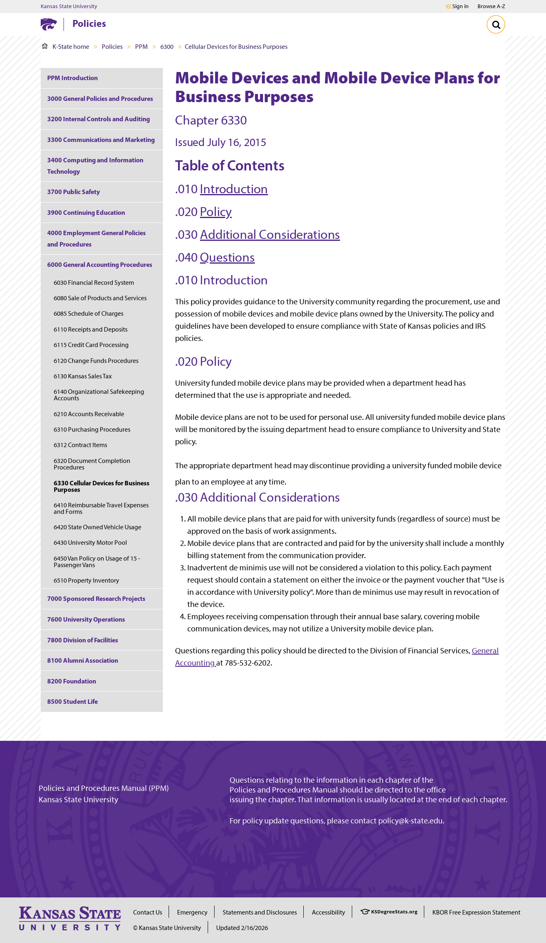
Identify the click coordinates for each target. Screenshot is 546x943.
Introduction (234, 188)
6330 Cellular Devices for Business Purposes (101, 486)
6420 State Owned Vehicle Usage (97, 527)
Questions (227, 257)
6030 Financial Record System (94, 282)
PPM (141, 46)
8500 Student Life (72, 701)
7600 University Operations (86, 619)
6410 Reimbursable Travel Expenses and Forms (101, 508)
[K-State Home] (49, 24)
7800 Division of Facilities (82, 640)
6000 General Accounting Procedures (99, 264)
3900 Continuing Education (86, 212)
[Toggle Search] (496, 24)
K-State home (65, 46)
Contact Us (147, 912)
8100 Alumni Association (82, 660)
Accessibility (328, 912)
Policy (216, 211)
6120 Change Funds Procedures (96, 361)
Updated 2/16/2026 (242, 928)
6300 (166, 46)
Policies (89, 23)
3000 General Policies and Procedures (100, 98)
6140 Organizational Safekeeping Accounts (99, 395)
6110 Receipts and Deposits (90, 329)
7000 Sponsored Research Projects (96, 598)
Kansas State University (69, 6)
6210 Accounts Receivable (89, 414)
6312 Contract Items (80, 445)
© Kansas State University (167, 928)
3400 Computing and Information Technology (95, 165)
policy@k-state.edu (410, 820)
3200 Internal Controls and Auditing (98, 119)
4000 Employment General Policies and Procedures (96, 238)
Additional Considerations (270, 234)
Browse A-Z (491, 6)
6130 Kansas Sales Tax (83, 376)
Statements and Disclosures (260, 912)
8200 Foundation (71, 681)
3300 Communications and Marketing (101, 139)
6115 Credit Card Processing (91, 345)
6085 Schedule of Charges (88, 313)
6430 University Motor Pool (90, 542)
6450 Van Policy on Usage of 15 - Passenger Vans (97, 561)
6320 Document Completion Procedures (92, 464)
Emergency (192, 912)
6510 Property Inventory (86, 580)
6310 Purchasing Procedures (92, 429)
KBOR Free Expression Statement (476, 912)
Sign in (460, 6)
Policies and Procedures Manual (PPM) (104, 788)
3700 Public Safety (73, 192)
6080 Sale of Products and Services (100, 298)
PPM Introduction (72, 78)
